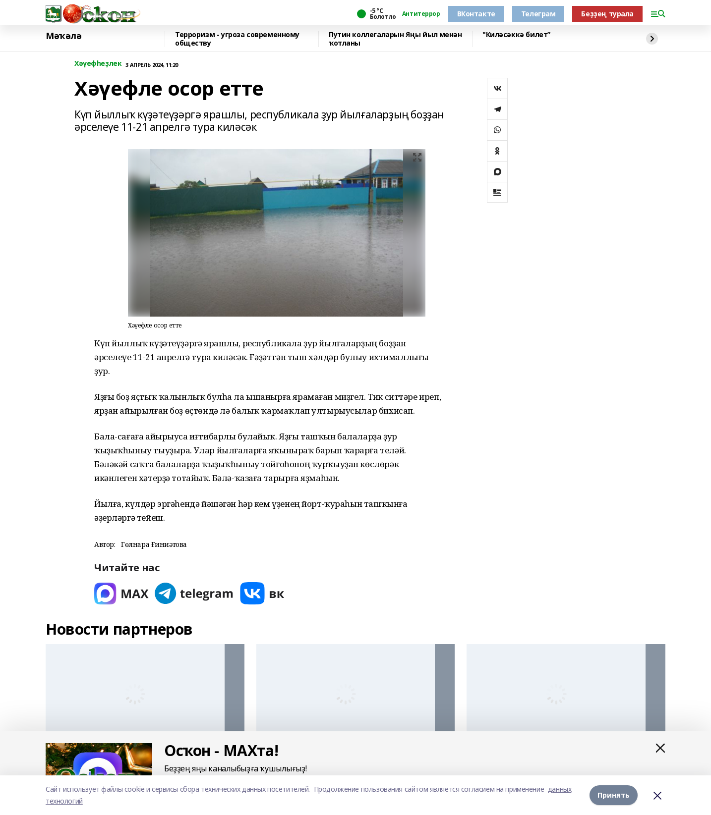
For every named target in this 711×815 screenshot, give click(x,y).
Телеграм (538, 13)
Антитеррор (421, 14)
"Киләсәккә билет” (516, 35)
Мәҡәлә (63, 36)
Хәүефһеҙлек (97, 63)
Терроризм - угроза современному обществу (237, 39)
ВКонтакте (476, 13)
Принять (613, 795)
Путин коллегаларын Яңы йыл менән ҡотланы (395, 39)
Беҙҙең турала (607, 13)
